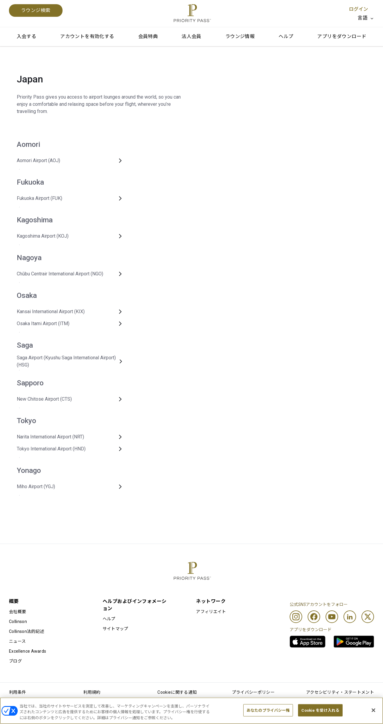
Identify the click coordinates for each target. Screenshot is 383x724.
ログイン (358, 9)
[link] (308, 642)
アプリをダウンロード (341, 36)
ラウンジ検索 (36, 10)
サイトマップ (115, 628)
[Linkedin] (350, 616)
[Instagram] (296, 616)
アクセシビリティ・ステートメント (340, 692)
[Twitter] (367, 616)
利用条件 (17, 692)
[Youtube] (332, 616)
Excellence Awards (27, 651)
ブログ (15, 661)
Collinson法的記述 (26, 631)
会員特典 (148, 36)
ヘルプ (286, 36)
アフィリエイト (211, 611)
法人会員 (191, 36)
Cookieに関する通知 (177, 692)
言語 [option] (362, 18)
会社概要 (17, 611)
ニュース (17, 641)
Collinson (18, 621)
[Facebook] (314, 616)
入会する (27, 36)
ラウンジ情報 (240, 36)
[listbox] (366, 18)
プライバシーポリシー (253, 692)
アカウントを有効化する (87, 36)
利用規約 (91, 692)
